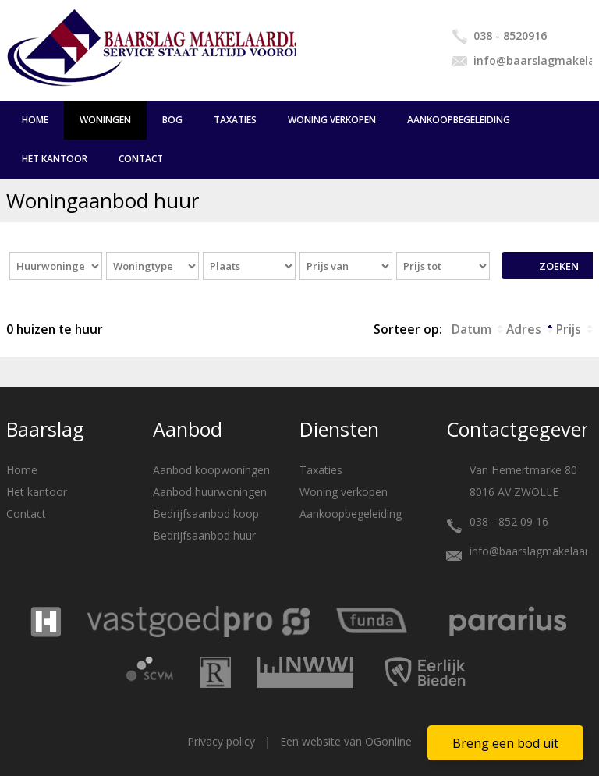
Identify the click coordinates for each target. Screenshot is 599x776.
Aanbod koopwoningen (211, 469)
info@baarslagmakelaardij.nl (532, 60)
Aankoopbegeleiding (458, 119)
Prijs (568, 329)
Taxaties (235, 119)
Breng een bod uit (505, 743)
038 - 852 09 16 (509, 521)
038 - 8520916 (510, 35)
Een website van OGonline (346, 741)
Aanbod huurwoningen (210, 491)
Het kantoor (54, 158)
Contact (141, 158)
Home (35, 119)
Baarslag (45, 429)
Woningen (105, 119)
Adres (523, 329)
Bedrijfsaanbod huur (204, 535)
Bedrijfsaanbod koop (206, 513)
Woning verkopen (332, 119)
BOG (172, 119)
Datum (471, 329)
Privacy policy (221, 741)
